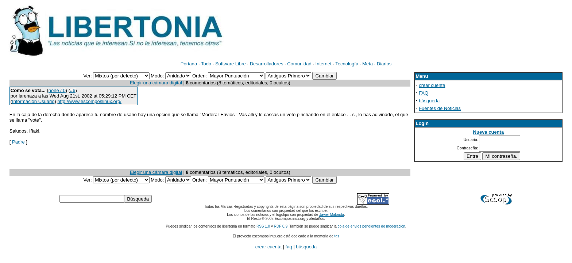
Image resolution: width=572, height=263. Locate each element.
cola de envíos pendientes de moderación (371, 226)
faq (289, 246)
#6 (72, 90)
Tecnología (346, 63)
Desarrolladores (266, 63)
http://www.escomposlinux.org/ (89, 101)
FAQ (423, 93)
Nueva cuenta (488, 132)
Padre (18, 142)
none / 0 (57, 90)
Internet (324, 63)
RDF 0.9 (280, 226)
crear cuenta (432, 85)
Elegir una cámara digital (156, 82)
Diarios (384, 63)
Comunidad (299, 63)
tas (337, 236)
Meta (367, 63)
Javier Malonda (331, 215)
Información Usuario (33, 101)
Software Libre (230, 63)
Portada (189, 63)
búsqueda (429, 100)
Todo (206, 63)
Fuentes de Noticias (440, 108)
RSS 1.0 (263, 226)
